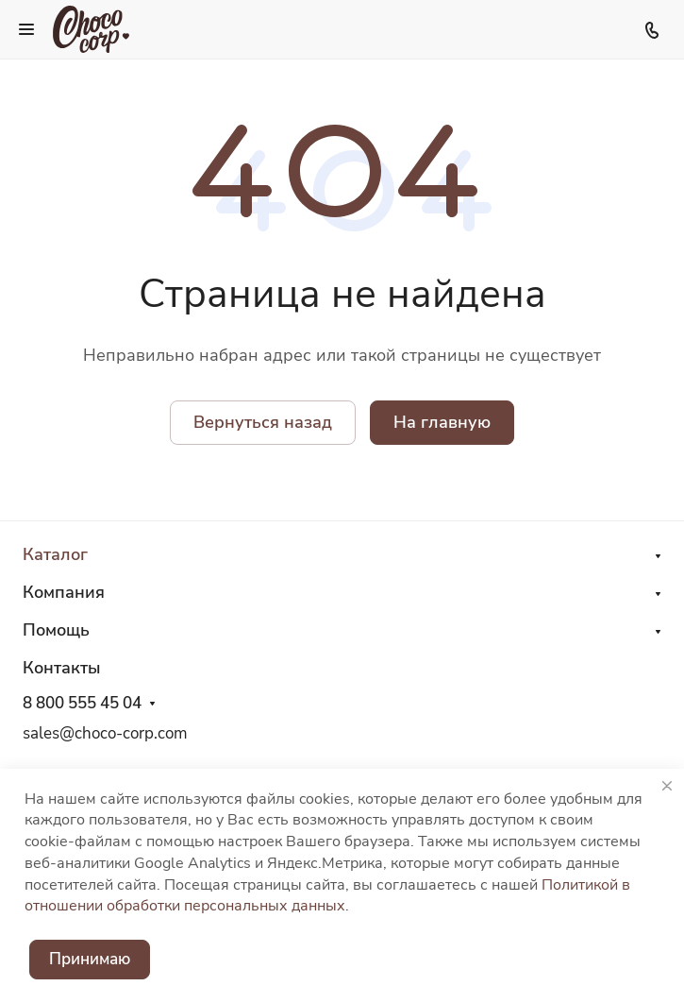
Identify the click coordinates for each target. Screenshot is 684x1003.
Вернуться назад (262, 422)
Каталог (55, 554)
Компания (64, 592)
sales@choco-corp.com (105, 733)
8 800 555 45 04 (82, 703)
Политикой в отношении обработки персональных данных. (327, 896)
